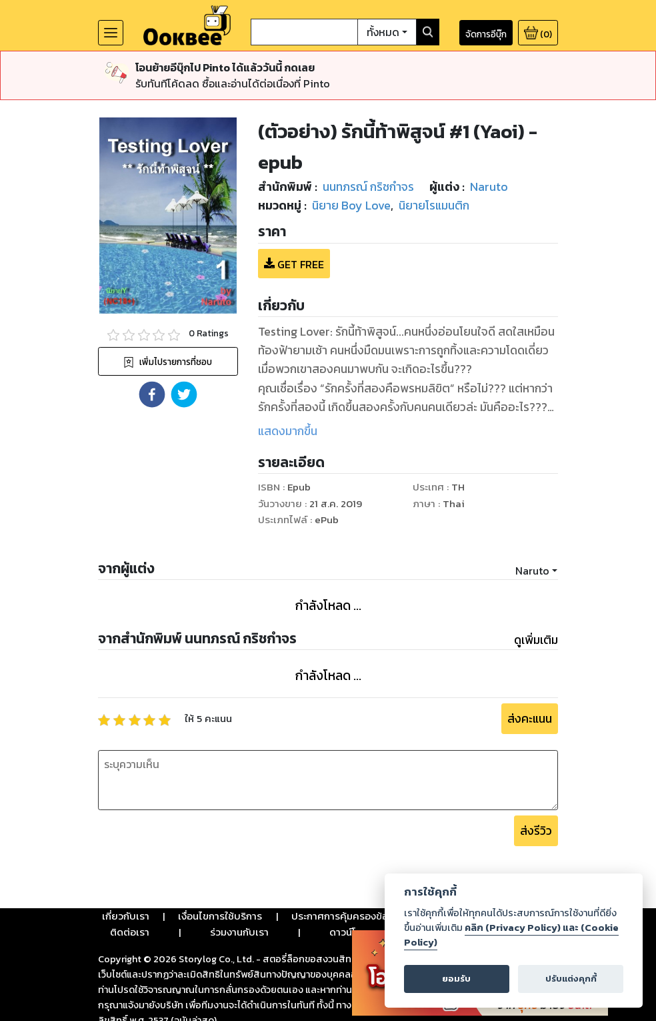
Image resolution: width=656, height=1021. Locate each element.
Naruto (532, 521)
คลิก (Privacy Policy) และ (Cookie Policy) (511, 935)
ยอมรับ (456, 978)
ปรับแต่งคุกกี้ (571, 978)
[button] (152, 345)
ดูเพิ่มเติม (536, 590)
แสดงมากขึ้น (287, 381)
